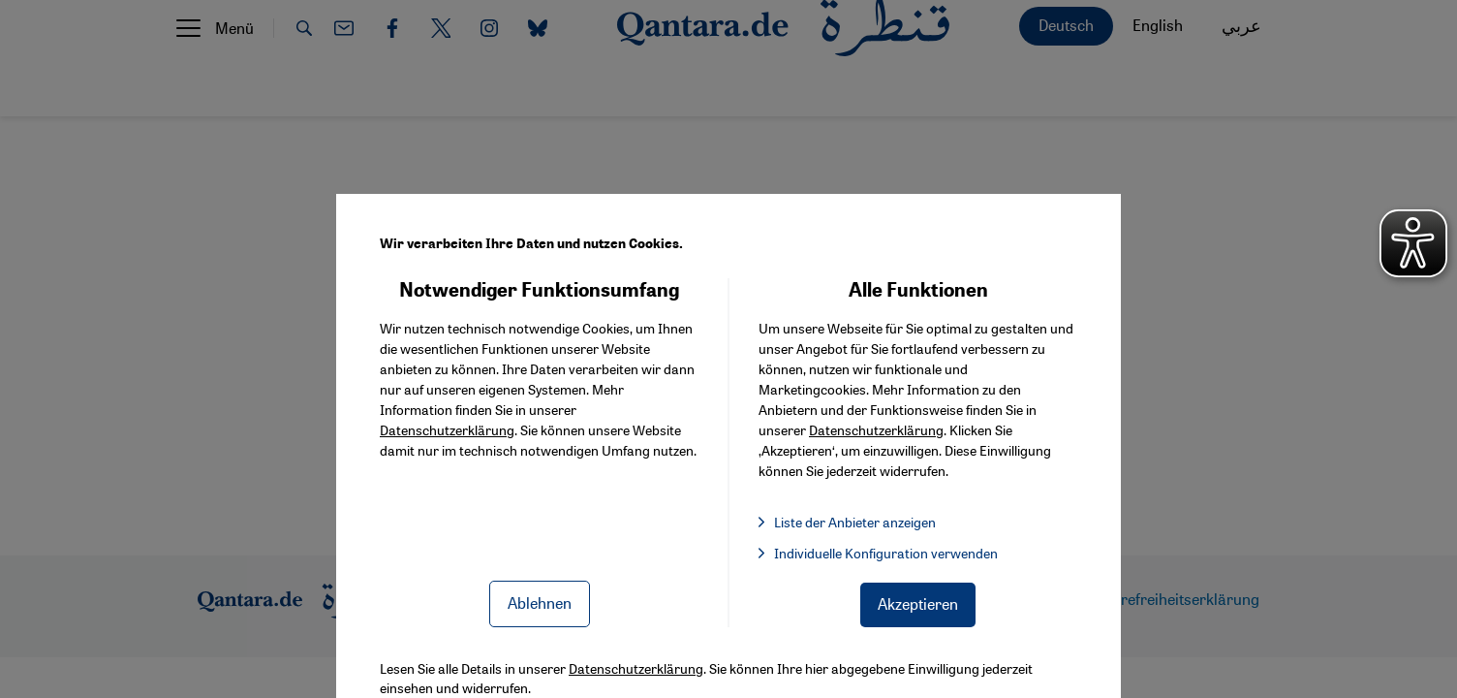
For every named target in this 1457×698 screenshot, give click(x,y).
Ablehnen (540, 602)
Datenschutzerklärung (447, 429)
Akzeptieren (918, 603)
